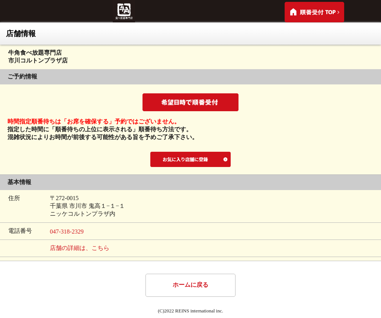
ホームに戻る (190, 285)
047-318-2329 (67, 231)
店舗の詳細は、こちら (79, 248)
